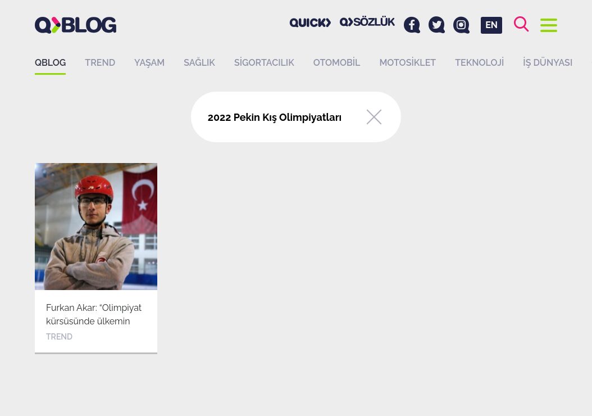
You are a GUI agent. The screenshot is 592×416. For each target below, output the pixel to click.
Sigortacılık (264, 62)
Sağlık (199, 62)
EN (491, 25)
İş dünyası (547, 62)
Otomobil (337, 62)
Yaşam (149, 62)
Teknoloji (479, 62)
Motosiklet (407, 62)
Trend (100, 62)
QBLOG (50, 62)
